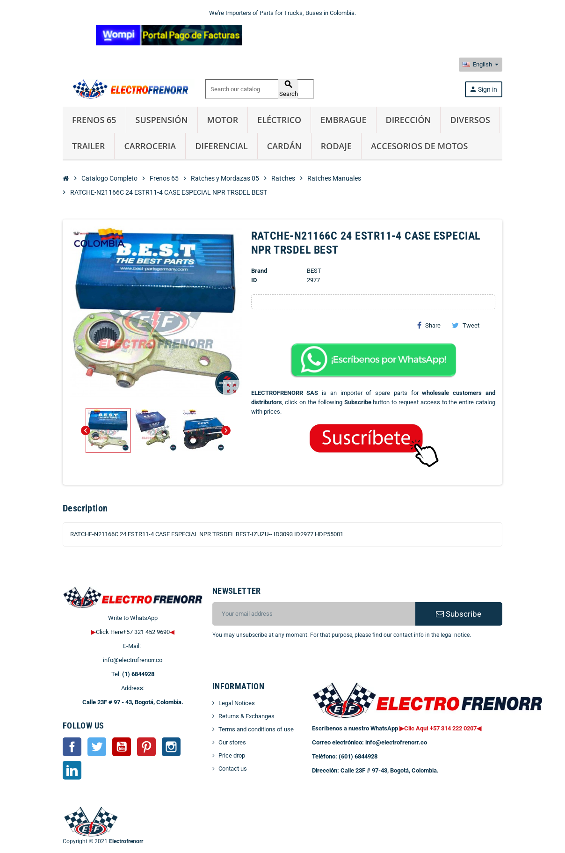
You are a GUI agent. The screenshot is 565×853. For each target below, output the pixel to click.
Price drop (231, 755)
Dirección (408, 119)
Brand (259, 270)
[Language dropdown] (480, 65)
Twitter (96, 746)
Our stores (232, 742)
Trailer (88, 146)
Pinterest (146, 746)
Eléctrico (279, 119)
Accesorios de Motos (419, 146)
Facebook (72, 746)
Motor (223, 119)
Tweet (465, 325)
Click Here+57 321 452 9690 (133, 631)
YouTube (121, 746)
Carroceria (150, 146)
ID (254, 280)
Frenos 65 (94, 119)
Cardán (284, 146)
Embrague (343, 119)
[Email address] (313, 614)
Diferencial (221, 146)
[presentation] (288, 663)
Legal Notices (236, 703)
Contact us (232, 768)
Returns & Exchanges (246, 716)
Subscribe (458, 614)
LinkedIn (72, 770)
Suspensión (162, 119)
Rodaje (336, 146)
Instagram (171, 746)
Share (429, 325)
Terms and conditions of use (256, 729)
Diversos (470, 119)
